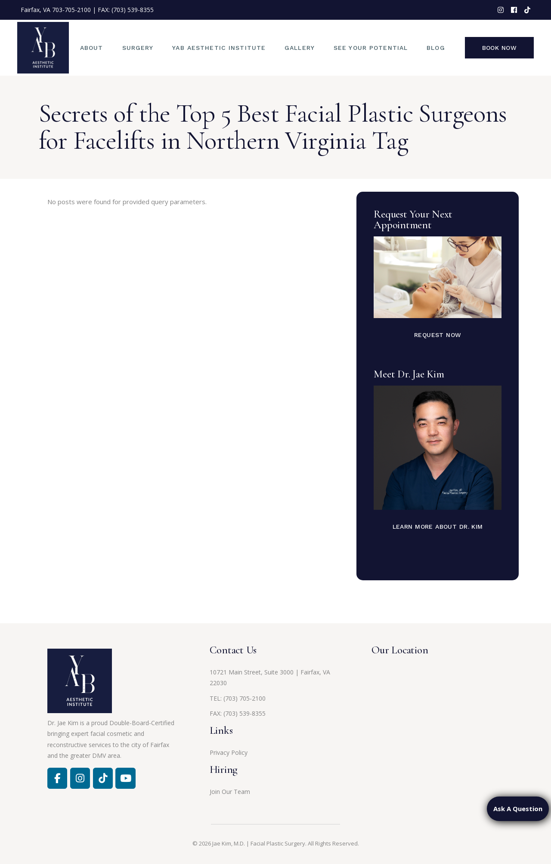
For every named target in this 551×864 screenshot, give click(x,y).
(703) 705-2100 (244, 698)
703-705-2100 (71, 10)
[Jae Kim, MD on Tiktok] (103, 778)
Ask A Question (517, 808)
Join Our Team (230, 791)
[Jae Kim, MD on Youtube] (125, 778)
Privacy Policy (229, 752)
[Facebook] (57, 778)
